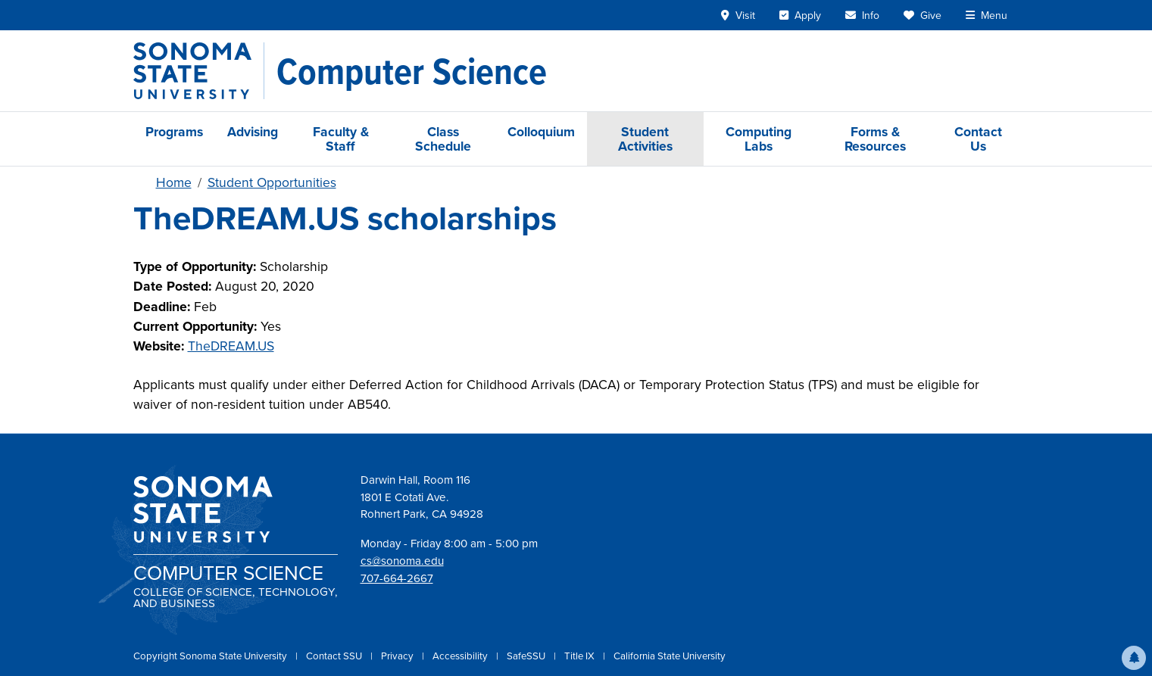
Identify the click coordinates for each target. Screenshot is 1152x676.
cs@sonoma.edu (402, 561)
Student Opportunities (272, 182)
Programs (174, 131)
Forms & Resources (875, 138)
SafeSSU (527, 656)
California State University (669, 656)
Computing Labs (758, 138)
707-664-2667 (397, 578)
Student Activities (645, 138)
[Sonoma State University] (198, 70)
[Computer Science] (411, 71)
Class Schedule (443, 138)
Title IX (580, 656)
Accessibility (461, 656)
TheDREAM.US (231, 346)
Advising (252, 131)
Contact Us (978, 138)
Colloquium (541, 131)
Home (174, 182)
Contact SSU (335, 656)
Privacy (398, 656)
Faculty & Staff (341, 138)
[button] (1134, 658)
